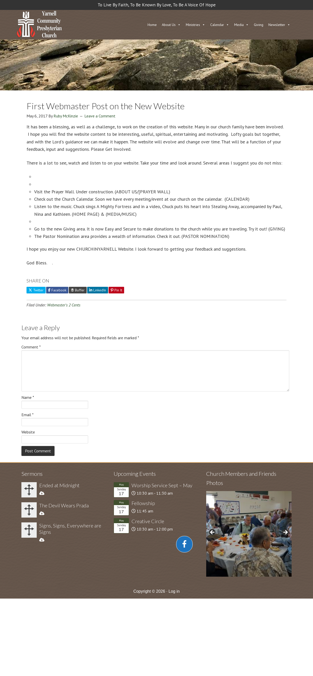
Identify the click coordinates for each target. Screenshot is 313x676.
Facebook (57, 290)
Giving (258, 24)
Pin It (116, 290)
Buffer (78, 290)
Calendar (217, 24)
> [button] (285, 532)
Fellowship (143, 503)
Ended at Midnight (59, 485)
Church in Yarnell (39, 25)
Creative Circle (148, 521)
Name (27, 397)
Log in (174, 591)
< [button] (212, 532)
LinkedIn (97, 290)
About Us (169, 24)
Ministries (193, 24)
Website (28, 432)
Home (152, 24)
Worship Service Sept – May (162, 485)
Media (239, 24)
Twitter (36, 290)
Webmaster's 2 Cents (63, 304)
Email (27, 414)
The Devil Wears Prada (64, 505)
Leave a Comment (99, 115)
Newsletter (276, 24)
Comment (31, 346)
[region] (249, 533)
